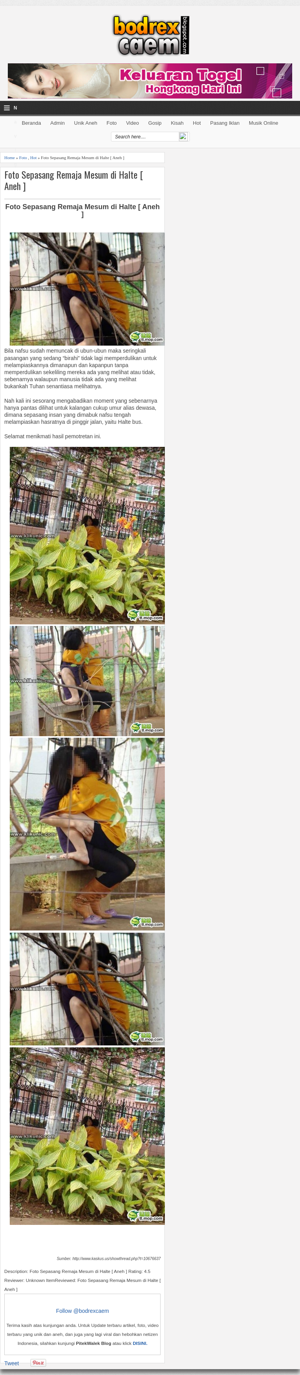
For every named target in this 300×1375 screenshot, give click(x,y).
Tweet (11, 1363)
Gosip (155, 123)
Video (132, 123)
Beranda (31, 123)
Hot (197, 123)
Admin (57, 123)
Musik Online (263, 123)
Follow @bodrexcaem (82, 1311)
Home (9, 157)
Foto (112, 123)
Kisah (177, 123)
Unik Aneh (85, 123)
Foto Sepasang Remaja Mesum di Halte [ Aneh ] (73, 180)
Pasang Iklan (224, 123)
